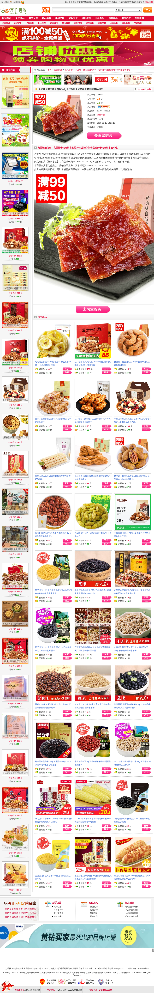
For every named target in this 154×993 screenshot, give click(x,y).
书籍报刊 (138, 23)
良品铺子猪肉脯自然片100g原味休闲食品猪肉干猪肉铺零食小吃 (102, 70)
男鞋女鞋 (139, 18)
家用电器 (78, 23)
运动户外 (18, 23)
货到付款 (94, 913)
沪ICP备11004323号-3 (138, 968)
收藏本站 (17, 2)
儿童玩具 (114, 23)
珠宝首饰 (66, 23)
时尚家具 (90, 23)
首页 (50, 70)
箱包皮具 (113, 18)
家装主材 (102, 23)
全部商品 (19, 18)
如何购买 (57, 916)
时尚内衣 (126, 18)
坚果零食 (69, 70)
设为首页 (5, 2)
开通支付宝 (58, 910)
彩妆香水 (73, 18)
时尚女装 (33, 18)
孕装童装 (30, 23)
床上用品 (42, 23)
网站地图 (149, 2)
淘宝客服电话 (132, 916)
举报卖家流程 (132, 913)
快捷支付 (94, 907)
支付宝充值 (58, 913)
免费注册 (57, 907)
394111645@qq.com (73, 990)
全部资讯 (6, 23)
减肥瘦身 (86, 18)
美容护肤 (59, 18)
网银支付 (94, 916)
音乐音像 (126, 23)
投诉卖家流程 (132, 910)
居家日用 (54, 23)
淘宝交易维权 (132, 907)
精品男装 (46, 18)
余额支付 (94, 910)
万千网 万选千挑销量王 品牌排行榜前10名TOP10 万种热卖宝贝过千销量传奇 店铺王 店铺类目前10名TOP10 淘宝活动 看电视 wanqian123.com (67, 968)
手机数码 (99, 18)
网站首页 (6, 18)
